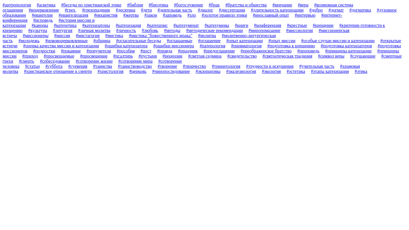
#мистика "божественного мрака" (160, 35)
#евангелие (42, 15)
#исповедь (43, 20)
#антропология (17, 5)
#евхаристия (106, 15)
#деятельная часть (175, 10)
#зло (192, 15)
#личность (126, 30)
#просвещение (93, 56)
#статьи (32, 66)
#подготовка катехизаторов (346, 45)
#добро (316, 10)
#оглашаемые (179, 40)
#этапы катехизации (330, 71)
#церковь (137, 71)
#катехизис (157, 25)
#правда (164, 51)
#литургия (62, 30)
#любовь (150, 30)
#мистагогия (87, 35)
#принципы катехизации (348, 51)
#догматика (360, 10)
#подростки (44, 51)
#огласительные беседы (138, 40)
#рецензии (172, 56)
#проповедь (308, 51)
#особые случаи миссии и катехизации (337, 40)
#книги (241, 25)
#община (101, 40)
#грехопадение (96, 10)
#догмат (335, 10)
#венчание (282, 5)
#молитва (207, 35)
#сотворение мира (135, 61)
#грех (70, 10)
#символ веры (331, 56)
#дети (146, 10)
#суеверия (78, 66)
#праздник (188, 51)
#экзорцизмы (208, 71)
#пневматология (246, 45)
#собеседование (55, 61)
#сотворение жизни (94, 61)
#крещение (323, 25)
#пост (145, 51)
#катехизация (128, 25)
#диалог (205, 10)
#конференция (267, 25)
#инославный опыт (271, 15)
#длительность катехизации (277, 10)
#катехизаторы (96, 25)
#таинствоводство (135, 66)
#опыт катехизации (244, 40)
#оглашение (209, 40)
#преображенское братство (266, 51)
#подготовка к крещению (291, 45)
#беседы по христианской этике (91, 5)
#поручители (99, 51)
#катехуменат (186, 25)
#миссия (62, 35)
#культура (37, 30)
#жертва (131, 15)
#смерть (26, 61)
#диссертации (232, 10)
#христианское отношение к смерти (58, 71)
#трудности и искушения (269, 66)
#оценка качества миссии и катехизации (61, 45)
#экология (271, 71)
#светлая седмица (204, 56)
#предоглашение (219, 51)
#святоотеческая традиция (287, 56)
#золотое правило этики (224, 15)
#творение (167, 66)
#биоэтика (158, 5)
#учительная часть (316, 66)
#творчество (194, 66)
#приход (30, 56)
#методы (172, 30)
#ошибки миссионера (173, 45)
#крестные (297, 25)
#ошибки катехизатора (126, 45)
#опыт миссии (281, 40)
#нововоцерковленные (66, 40)
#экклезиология (241, 71)
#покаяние (71, 51)
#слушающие (362, 56)
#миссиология (299, 30)
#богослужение (188, 5)
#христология (110, 71)
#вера (303, 5)
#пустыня (148, 56)
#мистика (114, 35)
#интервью (305, 15)
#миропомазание (265, 30)
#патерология (212, 45)
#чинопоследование (171, 71)
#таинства (102, 66)
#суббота (53, 66)
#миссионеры (35, 35)
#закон (150, 15)
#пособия (126, 51)
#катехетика (65, 25)
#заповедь (172, 15)
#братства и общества (245, 5)
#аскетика (46, 5)
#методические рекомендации (214, 30)
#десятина (125, 10)
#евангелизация (73, 15)
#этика (361, 71)
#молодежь (29, 40)
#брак (214, 5)
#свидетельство (242, 56)
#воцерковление (44, 10)
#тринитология (226, 66)
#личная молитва (94, 30)
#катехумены (216, 25)
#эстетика (296, 71)
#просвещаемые (59, 56)
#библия (135, 5)
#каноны (40, 25)
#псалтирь (123, 56)
